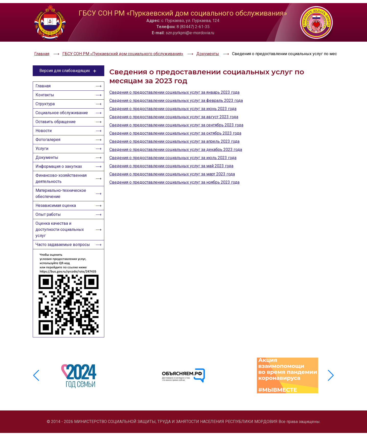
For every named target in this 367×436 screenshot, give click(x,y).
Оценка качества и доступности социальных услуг (61, 240)
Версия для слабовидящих (68, 58)
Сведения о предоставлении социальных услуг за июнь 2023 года (172, 96)
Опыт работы (49, 223)
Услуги (43, 148)
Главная (44, 75)
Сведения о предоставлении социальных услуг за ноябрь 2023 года (174, 169)
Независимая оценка (57, 212)
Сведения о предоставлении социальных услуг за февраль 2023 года (176, 88)
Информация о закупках (60, 169)
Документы (48, 158)
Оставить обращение (57, 116)
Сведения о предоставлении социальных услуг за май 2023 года (171, 153)
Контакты (46, 85)
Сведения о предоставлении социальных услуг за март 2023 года (172, 161)
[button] (330, 385)
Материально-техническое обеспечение (62, 199)
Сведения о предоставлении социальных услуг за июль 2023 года (172, 145)
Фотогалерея (49, 137)
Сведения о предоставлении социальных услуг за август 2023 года (173, 104)
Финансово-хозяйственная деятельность (62, 182)
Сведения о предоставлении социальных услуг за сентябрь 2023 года (176, 112)
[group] (79, 385)
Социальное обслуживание (63, 106)
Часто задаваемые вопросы (55, 259)
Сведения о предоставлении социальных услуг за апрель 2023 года (174, 128)
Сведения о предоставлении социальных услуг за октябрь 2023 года (175, 120)
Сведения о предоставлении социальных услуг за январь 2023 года (174, 79)
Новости (45, 127)
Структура (46, 95)
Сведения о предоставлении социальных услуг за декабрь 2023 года (175, 137)
